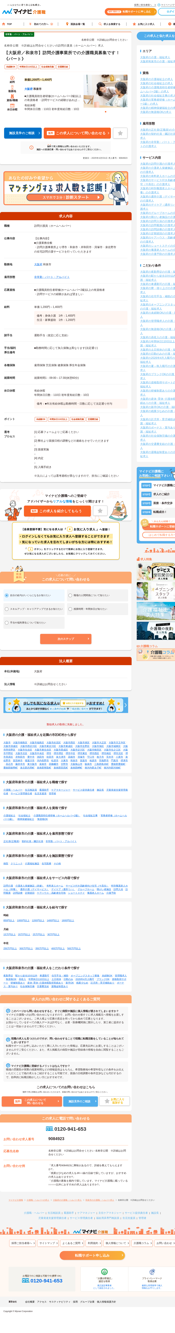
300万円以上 (26, 948)
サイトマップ (47, 1243)
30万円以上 (53, 934)
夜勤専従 (8, 975)
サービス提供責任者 (83, 789)
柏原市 (93, 760)
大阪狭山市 (76, 764)
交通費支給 (43, 986)
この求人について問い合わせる (76, 133)
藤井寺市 (20, 764)
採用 (75, 1301)
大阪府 (28, 88)
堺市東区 (82, 753)
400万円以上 (58, 948)
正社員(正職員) (11, 841)
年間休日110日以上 (38, 979)
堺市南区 (106, 753)
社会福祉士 (24, 815)
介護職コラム (141, 1243)
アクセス (42, 1301)
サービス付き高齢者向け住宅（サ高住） (87, 885)
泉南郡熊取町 (44, 767)
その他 (57, 863)
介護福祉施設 (32, 863)
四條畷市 (53, 764)
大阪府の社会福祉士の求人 (156, 83)
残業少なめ (82, 982)
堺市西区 (94, 753)
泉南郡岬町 (76, 767)
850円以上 (9, 920)
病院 (5, 863)
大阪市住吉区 (25, 749)
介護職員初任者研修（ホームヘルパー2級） (56, 815)
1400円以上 (53, 920)
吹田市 (50, 757)
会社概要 (30, 1301)
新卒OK (70, 982)
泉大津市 (61, 757)
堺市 (48, 753)
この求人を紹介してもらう (56, 511)
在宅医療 (46, 863)
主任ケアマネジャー (110, 1212)
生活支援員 (40, 793)
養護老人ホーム (95, 893)
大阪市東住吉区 (43, 749)
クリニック (17, 863)
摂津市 (124, 760)
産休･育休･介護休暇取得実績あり (45, 982)
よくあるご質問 (71, 1243)
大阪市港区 (84, 742)
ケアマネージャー (60, 789)
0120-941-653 (65, 1129)
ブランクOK (103, 979)
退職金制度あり (59, 986)
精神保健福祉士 (25, 819)
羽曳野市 (104, 760)
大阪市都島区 (20, 742)
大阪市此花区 (53, 742)
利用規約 (93, 1243)
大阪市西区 (69, 742)
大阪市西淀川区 (28, 746)
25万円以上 (39, 934)
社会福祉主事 (90, 815)
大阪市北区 (21, 753)
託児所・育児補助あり (103, 982)
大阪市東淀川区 (47, 746)
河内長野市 (43, 760)
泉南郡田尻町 (61, 767)
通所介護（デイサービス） (34, 889)
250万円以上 (10, 948)
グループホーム (86, 889)
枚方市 (100, 757)
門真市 (114, 760)
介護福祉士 (9, 815)
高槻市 (71, 757)
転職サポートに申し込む (131, 13)
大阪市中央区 (37, 753)
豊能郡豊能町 (118, 764)
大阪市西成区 (61, 749)
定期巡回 (30, 893)
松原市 (54, 760)
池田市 (40, 757)
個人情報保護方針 (106, 1301)
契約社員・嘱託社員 (32, 841)
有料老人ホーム (54, 885)
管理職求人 (121, 975)
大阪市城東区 (113, 746)
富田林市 (18, 760)
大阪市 (7, 742)
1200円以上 (38, 920)
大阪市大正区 (99, 742)
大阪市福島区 (37, 742)
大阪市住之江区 (112, 749)
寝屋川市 (30, 760)
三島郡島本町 (101, 764)
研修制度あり (18, 982)
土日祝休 (56, 979)
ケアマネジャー (86, 1212)
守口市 (90, 757)
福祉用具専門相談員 (107, 1217)
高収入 (22, 979)
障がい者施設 (104, 889)
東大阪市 (32, 764)
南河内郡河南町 (112, 767)
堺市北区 (118, 753)
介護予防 (111, 893)
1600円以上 (68, 920)
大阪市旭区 (98, 746)
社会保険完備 (27, 986)
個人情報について (116, 1243)
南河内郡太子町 (93, 767)
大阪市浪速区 (10, 746)
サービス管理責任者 (21, 793)
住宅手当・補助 (60, 975)
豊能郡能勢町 (10, 767)
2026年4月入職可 (85, 979)
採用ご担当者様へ (21, 1243)
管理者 (52, 793)
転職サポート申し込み (92, 1255)
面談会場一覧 (75, 24)
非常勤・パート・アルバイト (52, 277)
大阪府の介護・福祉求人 (155, 57)
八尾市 (119, 757)
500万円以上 (74, 948)
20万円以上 (24, 934)
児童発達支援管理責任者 (52, 1217)
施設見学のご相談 (22, 133)
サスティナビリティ (60, 1301)
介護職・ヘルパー (13, 789)
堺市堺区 (58, 753)
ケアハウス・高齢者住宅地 (51, 893)
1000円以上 (23, 920)
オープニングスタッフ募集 (85, 975)
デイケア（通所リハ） (63, 889)
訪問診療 (18, 893)
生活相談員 (31, 789)
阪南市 (88, 764)
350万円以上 (42, 948)
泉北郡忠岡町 (27, 767)
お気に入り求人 (143, 24)
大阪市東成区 (65, 746)
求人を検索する (109, 24)
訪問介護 (8, 885)
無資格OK (42, 819)
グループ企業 (87, 1301)
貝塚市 (81, 757)
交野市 (64, 764)
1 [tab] (105, 111)
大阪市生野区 (82, 746)
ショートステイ (76, 893)
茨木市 (109, 757)
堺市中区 (70, 753)
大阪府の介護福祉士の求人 (156, 79)
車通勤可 (44, 975)
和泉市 (74, 760)
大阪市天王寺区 (117, 742)
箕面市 (83, 760)
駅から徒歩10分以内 (26, 975)
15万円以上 (9, 934)
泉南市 (42, 764)
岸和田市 (20, 757)
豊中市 (31, 757)
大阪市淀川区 (77, 749)
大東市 (64, 760)
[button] (65, 639)
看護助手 (44, 789)
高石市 (9, 764)
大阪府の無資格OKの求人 (155, 112)
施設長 (100, 789)
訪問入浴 (118, 889)
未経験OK (107, 975)
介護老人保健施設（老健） (29, 885)
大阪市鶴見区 (94, 749)
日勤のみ (68, 979)
